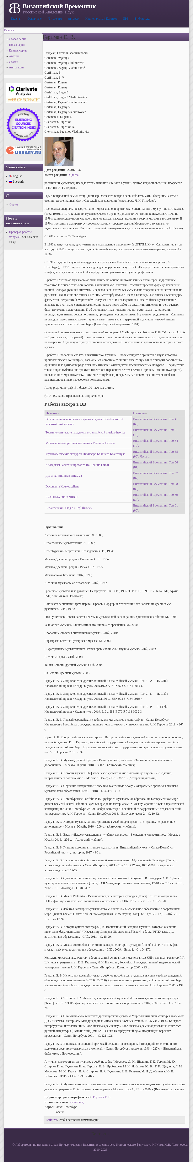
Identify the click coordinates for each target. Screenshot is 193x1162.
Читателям (55, 18)
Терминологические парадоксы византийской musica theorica (85, 432)
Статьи (13, 61)
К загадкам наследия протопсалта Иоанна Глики (77, 465)
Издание (140, 413)
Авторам (73, 18)
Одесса (73, 174)
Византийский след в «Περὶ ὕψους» (69, 508)
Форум (13, 204)
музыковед (77, 1102)
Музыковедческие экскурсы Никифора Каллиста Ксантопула (85, 454)
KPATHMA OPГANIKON (62, 497)
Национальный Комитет (101, 18)
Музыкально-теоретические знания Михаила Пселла (80, 443)
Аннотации (16, 67)
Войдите (51, 1119)
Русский (16, 181)
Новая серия (17, 44)
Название (52, 413)
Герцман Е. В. (102, 1097)
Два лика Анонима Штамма (64, 475)
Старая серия (17, 39)
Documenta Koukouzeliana (62, 486)
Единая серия (18, 50)
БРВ (126, 18)
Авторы (14, 56)
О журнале (34, 18)
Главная (16, 18)
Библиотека (142, 18)
